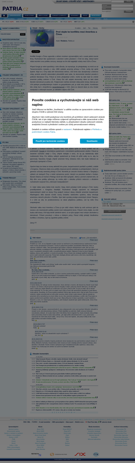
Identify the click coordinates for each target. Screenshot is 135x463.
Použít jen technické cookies (50, 141)
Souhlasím (92, 141)
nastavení (67, 129)
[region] (68, 120)
